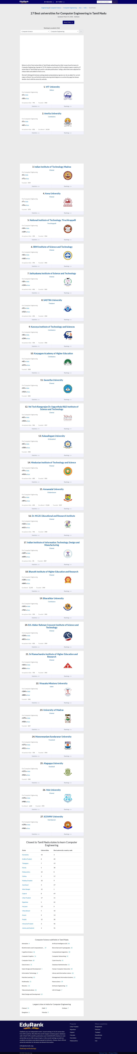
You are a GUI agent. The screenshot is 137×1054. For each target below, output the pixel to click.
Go (81, 31)
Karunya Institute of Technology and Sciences (52, 326)
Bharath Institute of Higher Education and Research (51, 571)
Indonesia (98, 1038)
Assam (24, 915)
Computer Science (55, 8)
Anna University (52, 193)
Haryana (24, 906)
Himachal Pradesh (27, 924)
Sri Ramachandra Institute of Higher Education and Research (52, 655)
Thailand (97, 1032)
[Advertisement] (35, 50)
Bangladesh (98, 1026)
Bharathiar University (52, 598)
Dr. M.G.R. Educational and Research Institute (51, 516)
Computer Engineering (70, 8)
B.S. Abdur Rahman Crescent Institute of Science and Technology (52, 626)
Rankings (68, 106)
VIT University (52, 86)
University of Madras (52, 710)
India (85, 8)
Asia (80, 8)
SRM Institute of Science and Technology (52, 247)
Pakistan (97, 1029)
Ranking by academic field (52, 28)
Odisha (24, 876)
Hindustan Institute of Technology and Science (52, 462)
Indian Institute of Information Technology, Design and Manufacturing (52, 543)
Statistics (36, 106)
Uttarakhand (26, 911)
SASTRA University (51, 300)
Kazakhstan (98, 1035)
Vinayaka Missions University (51, 683)
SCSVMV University (51, 816)
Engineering (45, 8)
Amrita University (51, 113)
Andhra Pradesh (27, 859)
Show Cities (68, 22)
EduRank (76, 17)
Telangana (25, 863)
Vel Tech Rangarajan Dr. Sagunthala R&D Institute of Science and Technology (51, 407)
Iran (96, 1040)
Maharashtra (26, 872)
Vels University (52, 790)
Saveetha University (51, 380)
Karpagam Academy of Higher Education (52, 353)
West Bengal (26, 889)
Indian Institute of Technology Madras (51, 166)
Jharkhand (25, 885)
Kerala (24, 867)
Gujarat (24, 893)
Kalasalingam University (51, 436)
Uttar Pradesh (26, 898)
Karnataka (25, 854)
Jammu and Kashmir (28, 928)
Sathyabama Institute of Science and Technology (51, 273)
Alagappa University (51, 763)
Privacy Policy (113, 1053)
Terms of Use (103, 1053)
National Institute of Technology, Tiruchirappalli (52, 220)
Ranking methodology (28, 1048)
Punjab (24, 919)
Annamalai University (52, 489)
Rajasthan (25, 902)
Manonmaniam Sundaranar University (51, 736)
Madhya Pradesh (27, 880)
